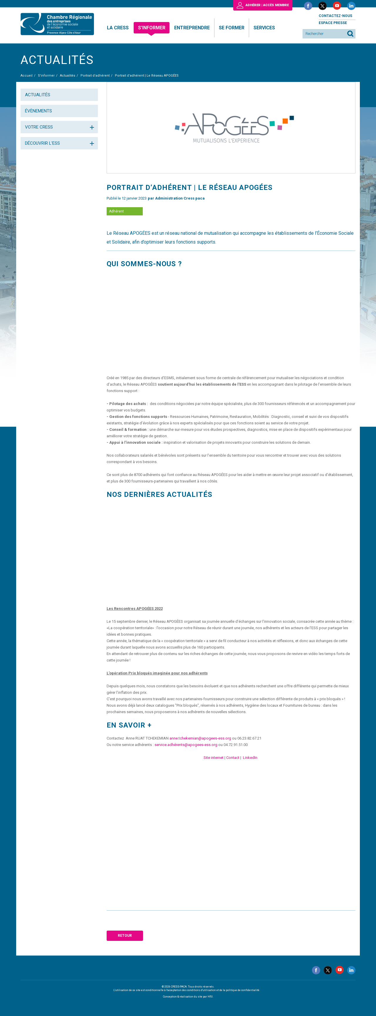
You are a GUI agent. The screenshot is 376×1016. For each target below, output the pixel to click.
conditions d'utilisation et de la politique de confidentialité (223, 990)
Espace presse (333, 23)
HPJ (210, 996)
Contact (232, 757)
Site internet (214, 757)
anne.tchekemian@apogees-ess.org (200, 738)
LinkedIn (250, 757)
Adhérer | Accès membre (267, 5)
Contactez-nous (335, 16)
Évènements (38, 111)
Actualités (37, 94)
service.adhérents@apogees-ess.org (186, 744)
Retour (125, 936)
